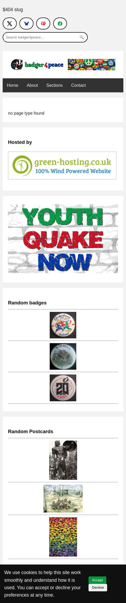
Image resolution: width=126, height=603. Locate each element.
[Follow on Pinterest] (43, 23)
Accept (97, 580)
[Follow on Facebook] (60, 23)
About (32, 85)
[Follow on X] (10, 23)
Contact (78, 85)
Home (12, 85)
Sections (55, 85)
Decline (98, 587)
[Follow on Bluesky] (26, 23)
